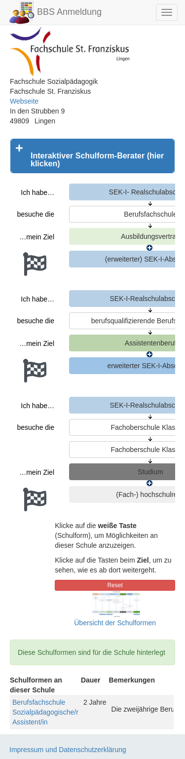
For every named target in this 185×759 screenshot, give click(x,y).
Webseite (24, 101)
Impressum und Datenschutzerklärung (67, 750)
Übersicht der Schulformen (115, 623)
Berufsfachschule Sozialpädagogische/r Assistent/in (45, 712)
